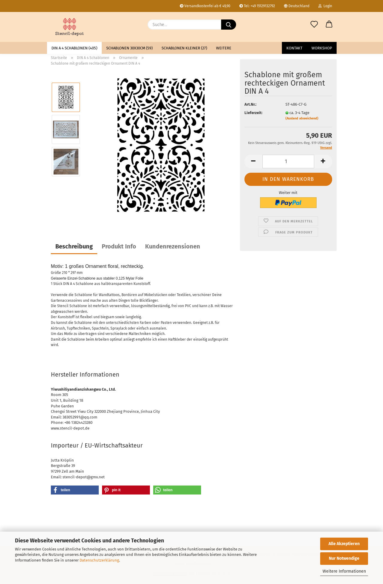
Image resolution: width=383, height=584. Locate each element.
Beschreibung (74, 246)
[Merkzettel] (314, 24)
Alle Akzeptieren (344, 543)
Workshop (321, 48)
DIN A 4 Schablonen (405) (74, 48)
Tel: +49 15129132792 (257, 6)
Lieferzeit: (253, 112)
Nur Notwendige (344, 558)
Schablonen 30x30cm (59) (129, 48)
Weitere (223, 48)
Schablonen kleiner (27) (184, 48)
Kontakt (294, 48)
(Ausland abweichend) (301, 118)
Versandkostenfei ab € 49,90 (205, 6)
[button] (329, 24)
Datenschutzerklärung (99, 560)
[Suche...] (228, 24)
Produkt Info (119, 246)
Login (325, 6)
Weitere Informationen (344, 571)
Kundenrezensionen (172, 246)
